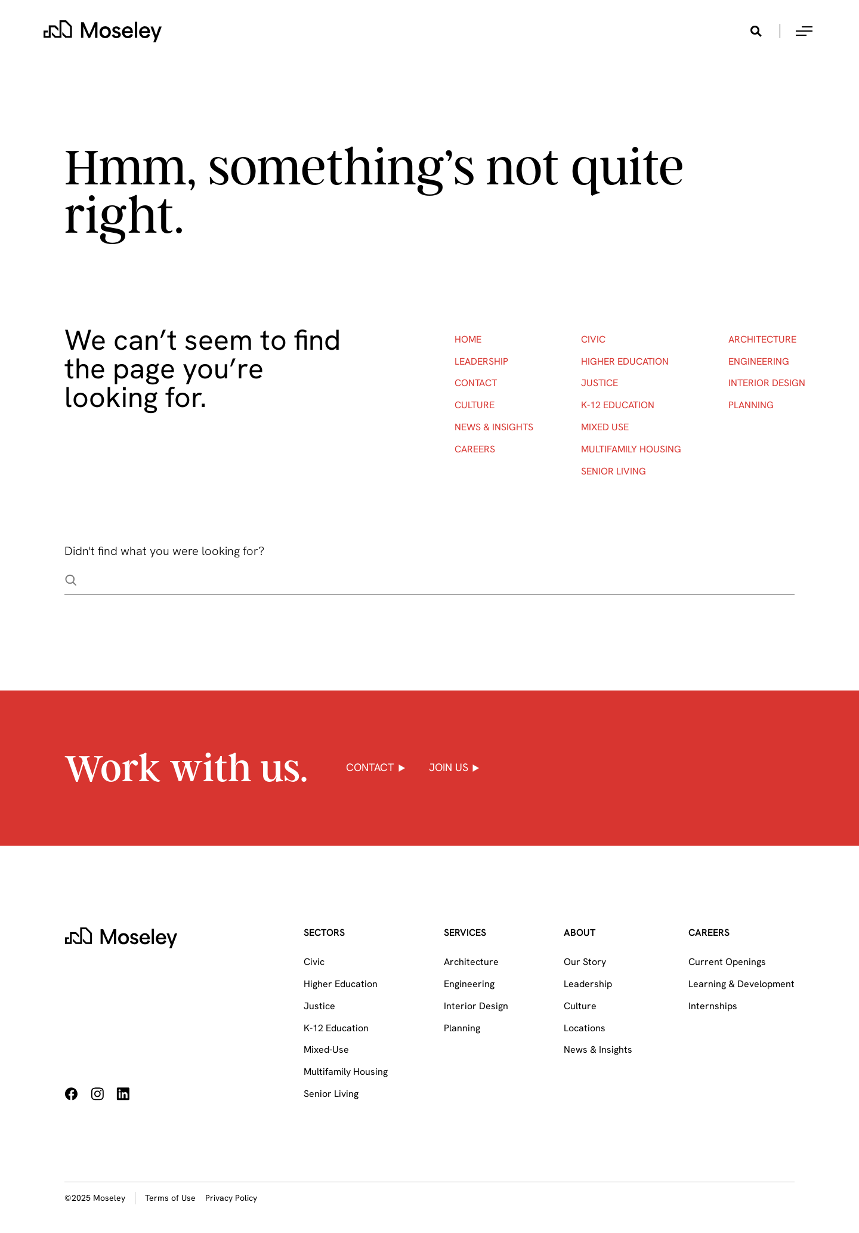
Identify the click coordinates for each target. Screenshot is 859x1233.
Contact (476, 383)
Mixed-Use (326, 1049)
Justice (599, 383)
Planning (751, 405)
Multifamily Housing (631, 449)
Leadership (481, 361)
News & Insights (494, 427)
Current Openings (727, 961)
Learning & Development (741, 984)
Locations (584, 1028)
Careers (475, 449)
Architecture (762, 339)
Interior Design (766, 383)
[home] (102, 31)
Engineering (758, 361)
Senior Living (613, 471)
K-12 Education (617, 405)
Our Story (585, 961)
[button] (804, 31)
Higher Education (625, 361)
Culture (475, 405)
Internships (712, 1006)
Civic (593, 339)
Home (468, 339)
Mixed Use (605, 427)
